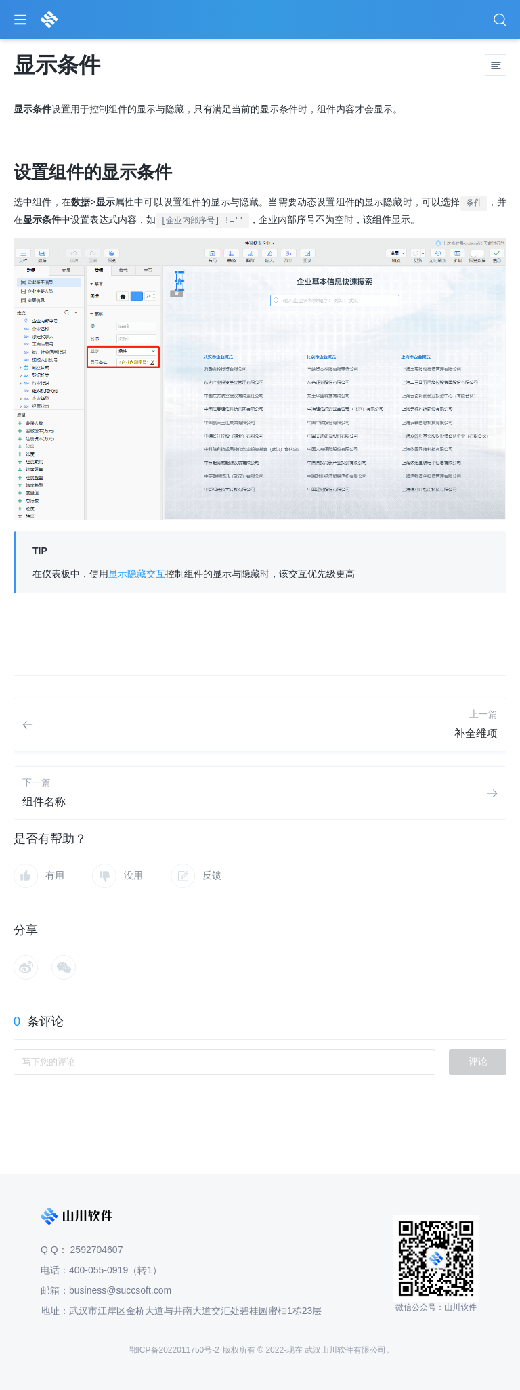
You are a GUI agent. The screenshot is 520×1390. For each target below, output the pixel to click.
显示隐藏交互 (136, 573)
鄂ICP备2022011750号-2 (174, 1350)
